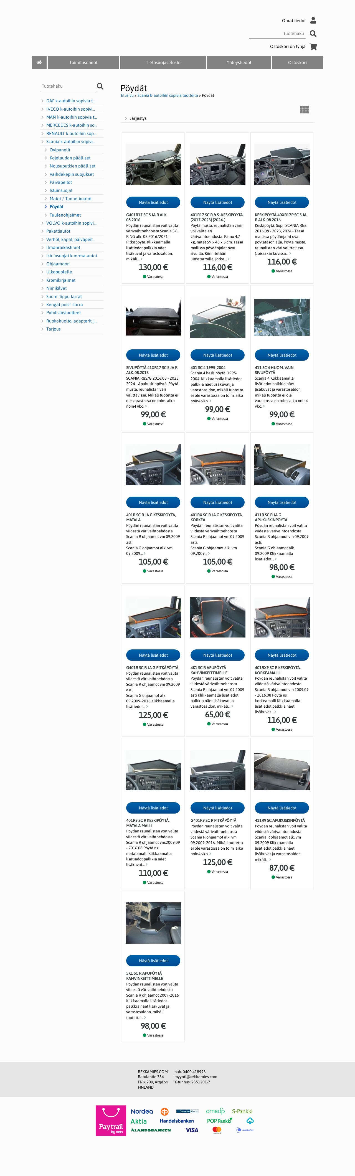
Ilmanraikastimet (60, 247)
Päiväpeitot (58, 182)
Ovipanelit (57, 150)
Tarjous (50, 329)
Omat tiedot (300, 20)
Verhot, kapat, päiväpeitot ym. (68, 239)
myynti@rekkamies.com (195, 1077)
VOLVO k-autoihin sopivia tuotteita (68, 223)
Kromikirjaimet (57, 280)
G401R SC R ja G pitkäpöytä (152, 668)
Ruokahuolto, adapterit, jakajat (68, 321)
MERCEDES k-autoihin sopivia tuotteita (68, 125)
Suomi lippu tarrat (61, 296)
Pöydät (53, 207)
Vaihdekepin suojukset (69, 174)
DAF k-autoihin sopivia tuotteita (68, 101)
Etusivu (127, 95)
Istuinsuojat (58, 190)
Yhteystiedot (239, 62)
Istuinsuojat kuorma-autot (68, 256)
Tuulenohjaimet (62, 215)
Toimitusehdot (83, 62)
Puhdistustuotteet (60, 313)
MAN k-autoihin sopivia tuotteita (68, 117)
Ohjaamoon (55, 264)
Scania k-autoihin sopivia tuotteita (68, 141)
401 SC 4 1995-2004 (208, 367)
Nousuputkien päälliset (69, 166)
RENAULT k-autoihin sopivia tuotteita (68, 133)
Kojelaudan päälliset (67, 158)
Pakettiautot (55, 231)
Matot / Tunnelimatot (68, 199)
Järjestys (135, 118)
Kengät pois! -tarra (61, 305)
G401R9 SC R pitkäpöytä (213, 820)
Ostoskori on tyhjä (294, 46)
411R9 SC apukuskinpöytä (280, 820)
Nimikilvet (53, 288)
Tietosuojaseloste (163, 62)
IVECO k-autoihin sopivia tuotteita (68, 109)
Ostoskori (297, 62)
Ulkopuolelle (56, 272)
